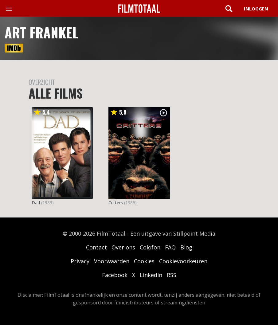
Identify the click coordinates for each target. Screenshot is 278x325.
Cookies (144, 261)
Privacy (80, 261)
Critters (115, 203)
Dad (36, 203)
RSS (171, 275)
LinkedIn (151, 275)
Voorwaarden (111, 261)
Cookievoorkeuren (183, 261)
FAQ (170, 247)
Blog (186, 247)
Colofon (150, 247)
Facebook (114, 275)
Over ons (123, 247)
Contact (96, 247)
